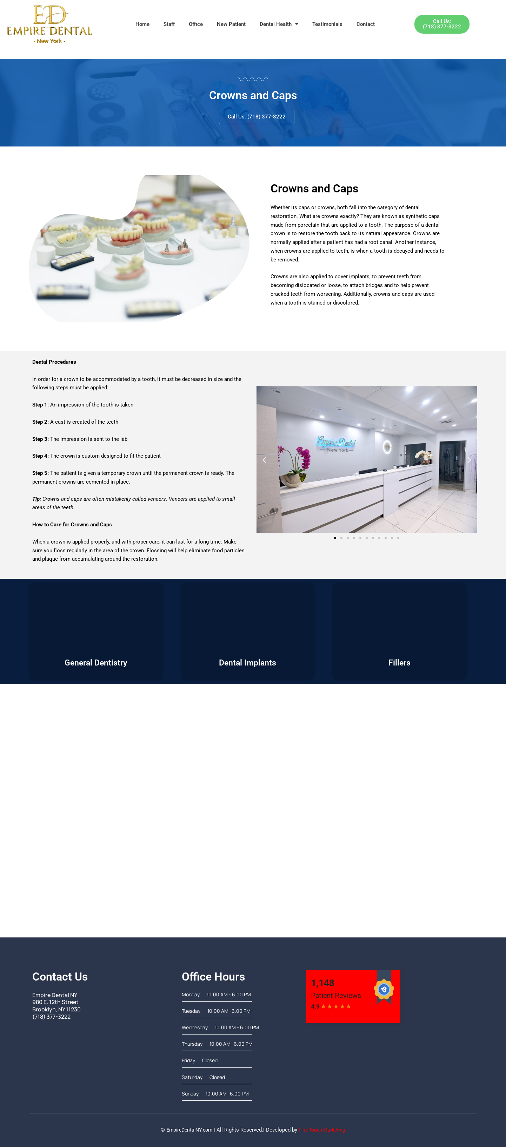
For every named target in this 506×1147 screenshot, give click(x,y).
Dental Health (279, 24)
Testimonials (327, 24)
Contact (366, 24)
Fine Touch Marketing (324, 1130)
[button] (264, 459)
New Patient (231, 24)
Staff (169, 24)
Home (142, 24)
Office (196, 24)
